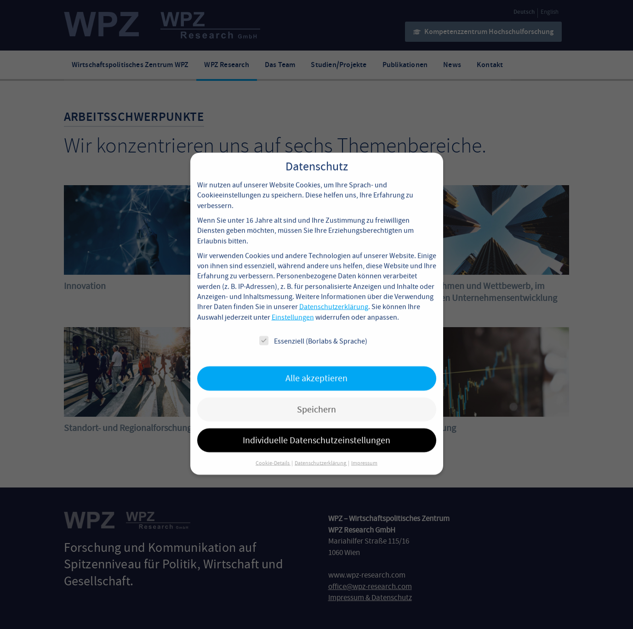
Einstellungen (293, 307)
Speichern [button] (316, 399)
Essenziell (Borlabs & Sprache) (313, 330)
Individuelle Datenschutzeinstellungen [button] (316, 430)
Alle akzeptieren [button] (316, 368)
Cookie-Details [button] (273, 453)
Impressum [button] (364, 453)
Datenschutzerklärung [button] (321, 453)
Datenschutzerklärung (333, 296)
